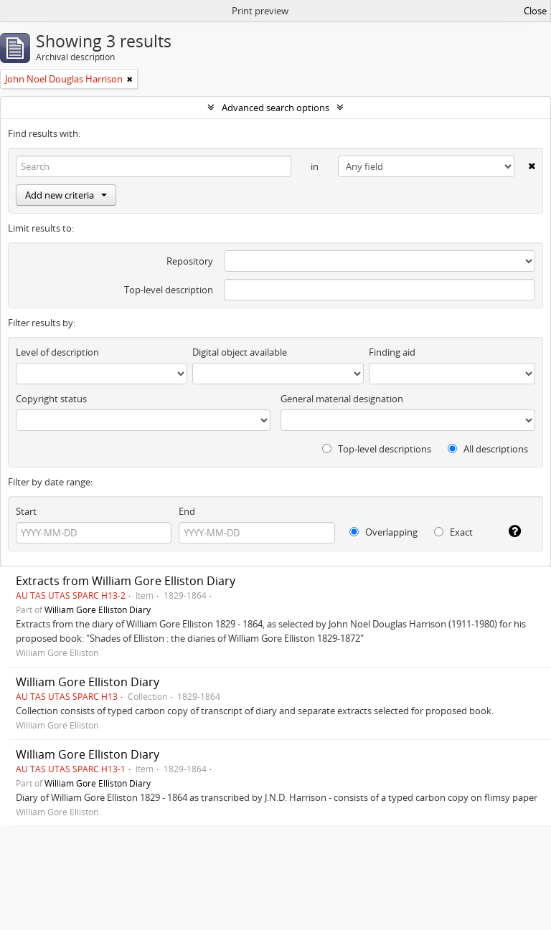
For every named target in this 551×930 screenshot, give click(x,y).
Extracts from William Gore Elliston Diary (125, 581)
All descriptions (488, 448)
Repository (189, 261)
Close (535, 10)
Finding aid (392, 352)
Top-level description (168, 289)
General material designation (342, 398)
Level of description (57, 352)
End (187, 511)
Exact (453, 532)
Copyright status (51, 398)
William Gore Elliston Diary (97, 609)
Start (26, 511)
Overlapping (383, 532)
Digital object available (239, 352)
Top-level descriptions (376, 448)
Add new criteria (66, 195)
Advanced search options (275, 107)
